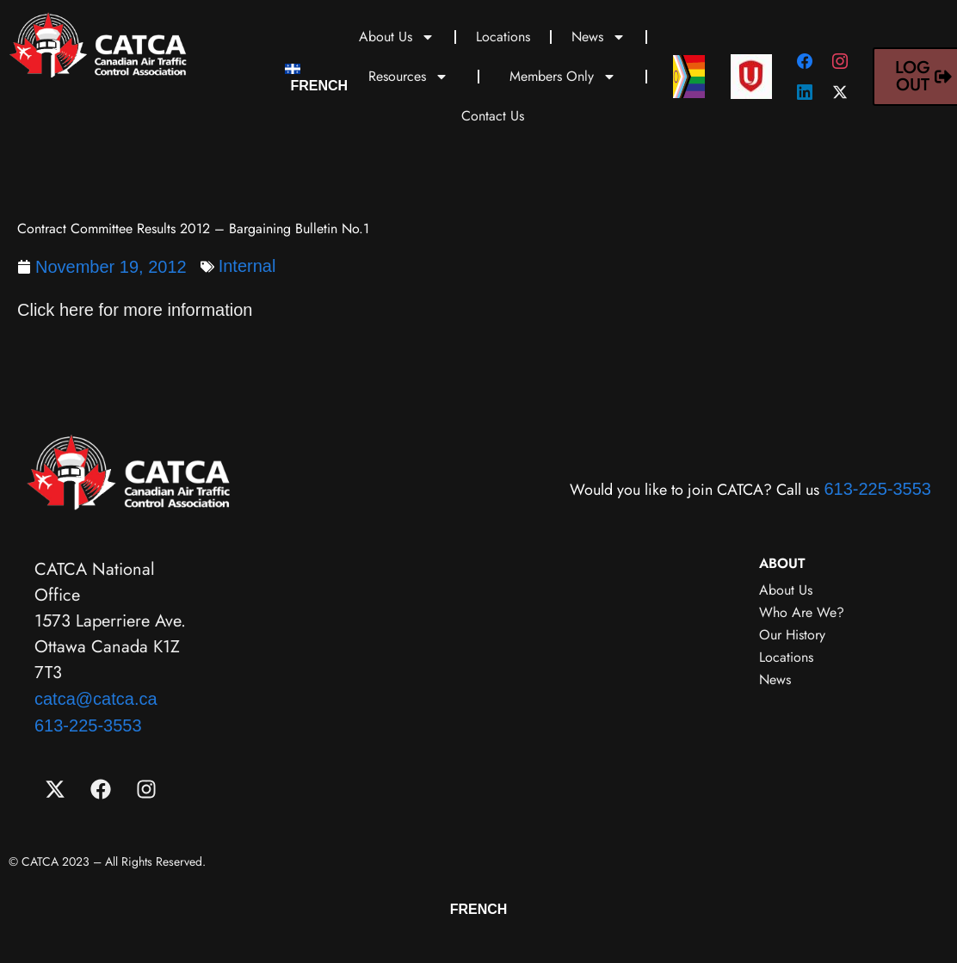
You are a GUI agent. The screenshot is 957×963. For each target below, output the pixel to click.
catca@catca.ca (95, 698)
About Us (397, 37)
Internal (247, 265)
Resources (408, 76)
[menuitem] (316, 77)
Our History (792, 635)
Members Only (562, 76)
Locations (503, 36)
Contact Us (492, 116)
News (598, 37)
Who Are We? (801, 612)
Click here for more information (134, 309)
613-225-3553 (877, 488)
